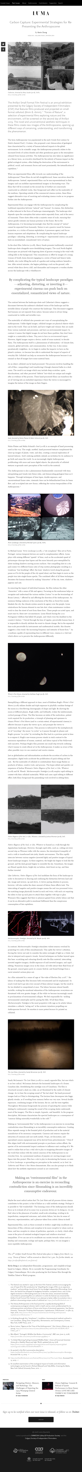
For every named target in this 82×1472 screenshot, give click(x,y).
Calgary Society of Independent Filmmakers (40, 1438)
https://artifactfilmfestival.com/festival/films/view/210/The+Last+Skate (36, 1358)
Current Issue (5, 3)
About (24, 3)
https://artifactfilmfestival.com (59, 1300)
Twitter (75, 1412)
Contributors (43, 3)
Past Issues (16, 3)
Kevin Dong (42, 33)
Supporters (53, 3)
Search (60, 3)
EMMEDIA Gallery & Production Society (45, 1436)
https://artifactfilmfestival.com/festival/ (22, 1261)
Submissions (32, 3)
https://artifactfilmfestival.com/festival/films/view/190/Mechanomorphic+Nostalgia (41, 1352)
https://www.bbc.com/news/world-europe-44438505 (29, 1336)
